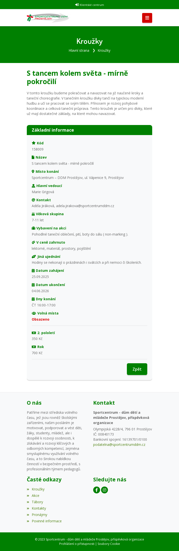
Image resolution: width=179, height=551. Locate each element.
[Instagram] (104, 490)
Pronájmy (37, 514)
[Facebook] (96, 490)
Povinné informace (44, 521)
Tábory (35, 502)
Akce (33, 495)
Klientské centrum (92, 5)
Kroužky (104, 50)
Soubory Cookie (109, 544)
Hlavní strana (79, 50)
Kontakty (36, 508)
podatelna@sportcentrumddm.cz (119, 444)
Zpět (137, 369)
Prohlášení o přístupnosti (76, 544)
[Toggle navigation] (147, 18)
